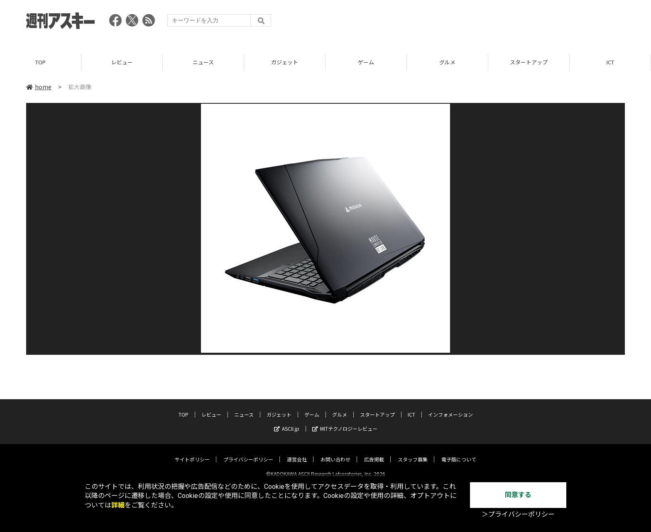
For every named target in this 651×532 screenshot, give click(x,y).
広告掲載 (374, 452)
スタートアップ (529, 62)
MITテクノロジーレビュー (344, 421)
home (38, 87)
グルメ (447, 62)
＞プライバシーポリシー (518, 514)
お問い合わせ (335, 452)
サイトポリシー (192, 452)
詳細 (118, 505)
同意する (518, 495)
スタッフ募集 (413, 452)
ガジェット (284, 62)
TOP (40, 62)
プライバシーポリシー (248, 452)
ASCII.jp (286, 421)
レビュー (122, 62)
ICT (610, 62)
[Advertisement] (474, 22)
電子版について (458, 452)
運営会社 (297, 452)
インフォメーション (450, 407)
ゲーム (366, 62)
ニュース (203, 62)
